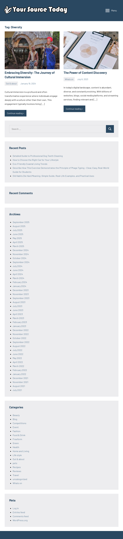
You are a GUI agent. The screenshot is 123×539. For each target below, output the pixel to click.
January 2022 (19, 374)
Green (16, 443)
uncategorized (20, 479)
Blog (15, 419)
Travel (16, 475)
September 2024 (21, 262)
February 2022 (20, 370)
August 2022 (19, 346)
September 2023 (21, 298)
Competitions (19, 423)
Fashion (16, 431)
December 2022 (21, 330)
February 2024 (20, 282)
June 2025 (18, 234)
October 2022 (19, 338)
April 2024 (18, 274)
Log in (16, 508)
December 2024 (21, 250)
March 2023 (18, 318)
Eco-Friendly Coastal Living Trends (30, 163)
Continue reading (15, 113)
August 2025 (19, 226)
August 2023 (19, 302)
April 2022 (18, 362)
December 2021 (20, 378)
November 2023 (21, 294)
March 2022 (18, 366)
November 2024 (21, 254)
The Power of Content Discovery (85, 72)
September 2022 (21, 342)
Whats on (69, 79)
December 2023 (20, 290)
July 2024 (17, 266)
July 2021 (17, 390)
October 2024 (19, 258)
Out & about (11, 83)
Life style (17, 455)
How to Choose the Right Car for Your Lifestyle (36, 159)
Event (16, 427)
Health (16, 447)
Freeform (17, 439)
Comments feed (21, 516)
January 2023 (19, 326)
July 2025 (17, 230)
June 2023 (18, 310)
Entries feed (19, 512)
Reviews (17, 471)
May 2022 (17, 358)
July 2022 (17, 350)
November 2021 (20, 382)
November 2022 (21, 334)
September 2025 (21, 222)
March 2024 (18, 278)
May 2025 (17, 238)
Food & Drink (19, 435)
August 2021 (19, 386)
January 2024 (19, 286)
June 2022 (18, 354)
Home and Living (21, 451)
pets (15, 463)
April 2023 (18, 314)
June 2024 (18, 270)
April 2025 (18, 242)
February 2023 (20, 322)
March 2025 (18, 246)
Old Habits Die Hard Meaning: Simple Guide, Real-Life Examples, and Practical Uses (53, 175)
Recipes (17, 467)
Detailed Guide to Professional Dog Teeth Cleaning (38, 155)
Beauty (16, 415)
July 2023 (17, 306)
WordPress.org (20, 520)
